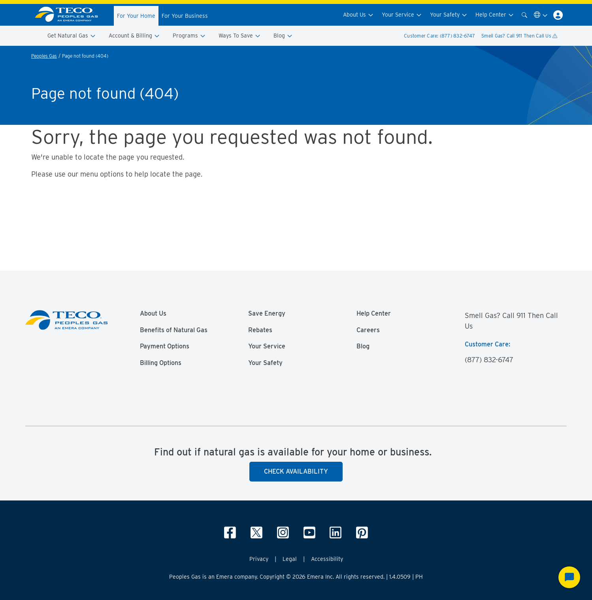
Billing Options (160, 363)
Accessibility (327, 559)
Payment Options (164, 346)
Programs (189, 35)
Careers (368, 330)
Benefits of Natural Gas (173, 330)
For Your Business (185, 16)
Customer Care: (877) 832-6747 (439, 36)
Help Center (494, 14)
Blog (283, 35)
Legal (290, 559)
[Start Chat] (569, 577)
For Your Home (136, 16)
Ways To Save (240, 35)
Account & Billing (134, 35)
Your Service (402, 14)
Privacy (258, 559)
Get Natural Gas (71, 35)
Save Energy (266, 313)
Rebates (260, 330)
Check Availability (296, 471)
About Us (358, 14)
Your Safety (449, 14)
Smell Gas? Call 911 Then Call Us (519, 36)
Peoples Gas (44, 56)
